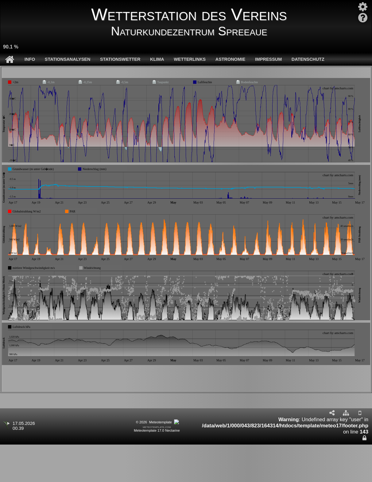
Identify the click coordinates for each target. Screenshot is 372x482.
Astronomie (230, 59)
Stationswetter (120, 59)
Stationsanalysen (67, 59)
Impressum (268, 59)
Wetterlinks (190, 59)
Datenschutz (308, 59)
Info (30, 59)
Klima (157, 59)
